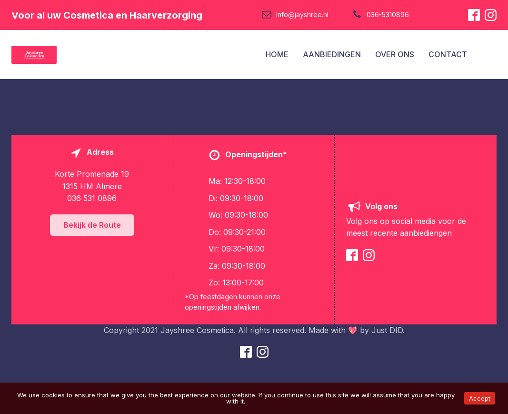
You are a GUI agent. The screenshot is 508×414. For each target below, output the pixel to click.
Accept (479, 398)
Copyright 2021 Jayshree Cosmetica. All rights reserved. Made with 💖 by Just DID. (254, 330)
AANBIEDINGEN (332, 54)
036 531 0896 (92, 198)
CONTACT (447, 54)
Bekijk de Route (92, 225)
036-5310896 (388, 14)
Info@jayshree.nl (302, 14)
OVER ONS (394, 54)
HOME (277, 54)
